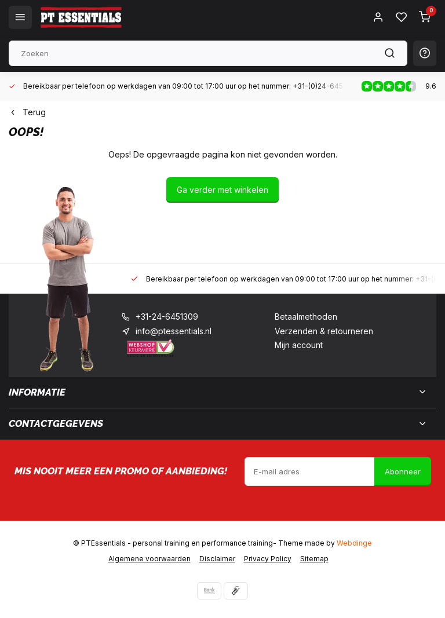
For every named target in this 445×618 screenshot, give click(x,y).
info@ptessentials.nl (173, 331)
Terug (27, 112)
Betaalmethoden (306, 316)
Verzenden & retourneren (324, 331)
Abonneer (403, 471)
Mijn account (299, 345)
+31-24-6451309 (167, 316)
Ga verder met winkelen (222, 190)
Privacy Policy (267, 558)
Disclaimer (217, 558)
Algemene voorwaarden (149, 558)
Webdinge (354, 543)
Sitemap (314, 558)
